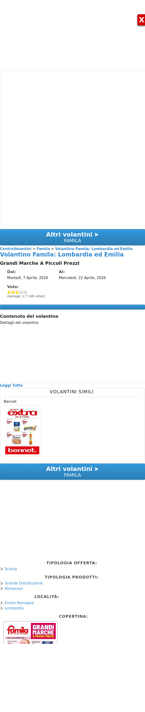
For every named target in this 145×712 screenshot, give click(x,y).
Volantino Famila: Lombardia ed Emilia (62, 254)
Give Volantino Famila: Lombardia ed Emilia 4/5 (21, 292)
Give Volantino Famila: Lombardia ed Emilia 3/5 (17, 292)
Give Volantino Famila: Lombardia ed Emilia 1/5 (9, 292)
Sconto (11, 569)
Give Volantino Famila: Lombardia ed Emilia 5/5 (25, 292)
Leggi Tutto (11, 385)
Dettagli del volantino (19, 323)
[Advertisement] (72, 33)
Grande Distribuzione (24, 583)
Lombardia (14, 608)
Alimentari (14, 589)
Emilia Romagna (19, 603)
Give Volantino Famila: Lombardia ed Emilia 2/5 (13, 292)
